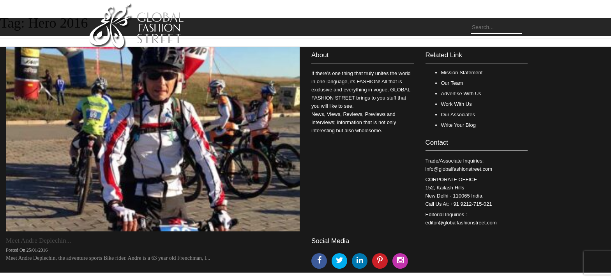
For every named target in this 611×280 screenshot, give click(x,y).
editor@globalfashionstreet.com (461, 223)
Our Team (452, 83)
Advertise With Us (461, 93)
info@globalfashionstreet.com (459, 169)
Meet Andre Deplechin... (38, 240)
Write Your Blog (458, 125)
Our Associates (458, 114)
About (319, 55)
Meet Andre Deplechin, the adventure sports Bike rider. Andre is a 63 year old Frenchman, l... (108, 258)
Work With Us (456, 104)
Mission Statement (462, 72)
